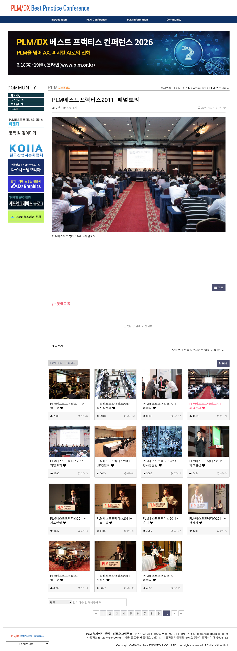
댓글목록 (61, 303)
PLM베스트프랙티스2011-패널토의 (207, 405)
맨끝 (181, 613)
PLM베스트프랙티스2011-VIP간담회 (114, 463)
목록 (218, 288)
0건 (56, 107)
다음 (174, 613)
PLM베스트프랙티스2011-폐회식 (160, 405)
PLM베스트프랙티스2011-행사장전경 (160, 463)
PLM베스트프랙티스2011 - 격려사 (207, 520)
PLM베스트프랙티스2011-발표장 (68, 578)
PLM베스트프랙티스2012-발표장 (68, 405)
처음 (96, 613)
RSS (223, 363)
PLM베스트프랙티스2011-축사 (160, 520)
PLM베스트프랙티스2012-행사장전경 (114, 405)
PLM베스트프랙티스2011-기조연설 (207, 463)
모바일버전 (221, 645)
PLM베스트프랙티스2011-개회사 (114, 578)
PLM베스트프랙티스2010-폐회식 (160, 578)
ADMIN (209, 645)
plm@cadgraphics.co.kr (212, 634)
